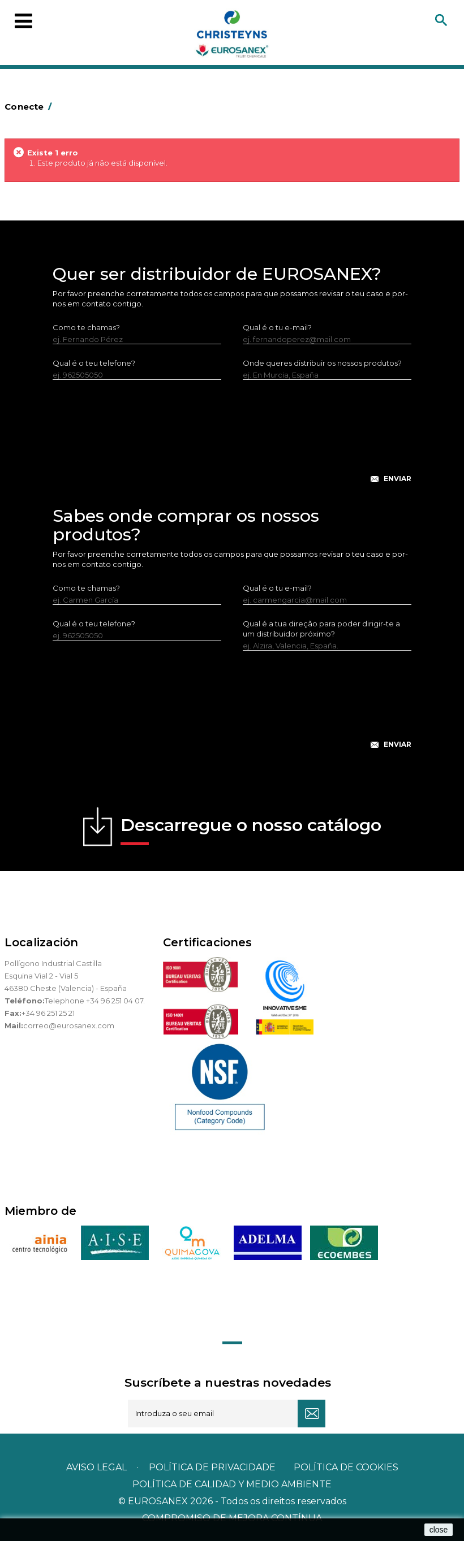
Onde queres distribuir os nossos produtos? (322, 362)
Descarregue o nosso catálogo (251, 830)
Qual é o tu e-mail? (277, 327)
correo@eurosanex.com (68, 1025)
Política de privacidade (212, 1467)
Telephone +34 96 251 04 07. (95, 1000)
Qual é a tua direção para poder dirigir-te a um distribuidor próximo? (321, 628)
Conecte (30, 106)
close (438, 1529)
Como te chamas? (86, 327)
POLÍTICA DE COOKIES (346, 1467)
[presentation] (232, 440)
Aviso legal (96, 1467)
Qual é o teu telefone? (94, 362)
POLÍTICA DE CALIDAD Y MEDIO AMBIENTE (232, 1484)
